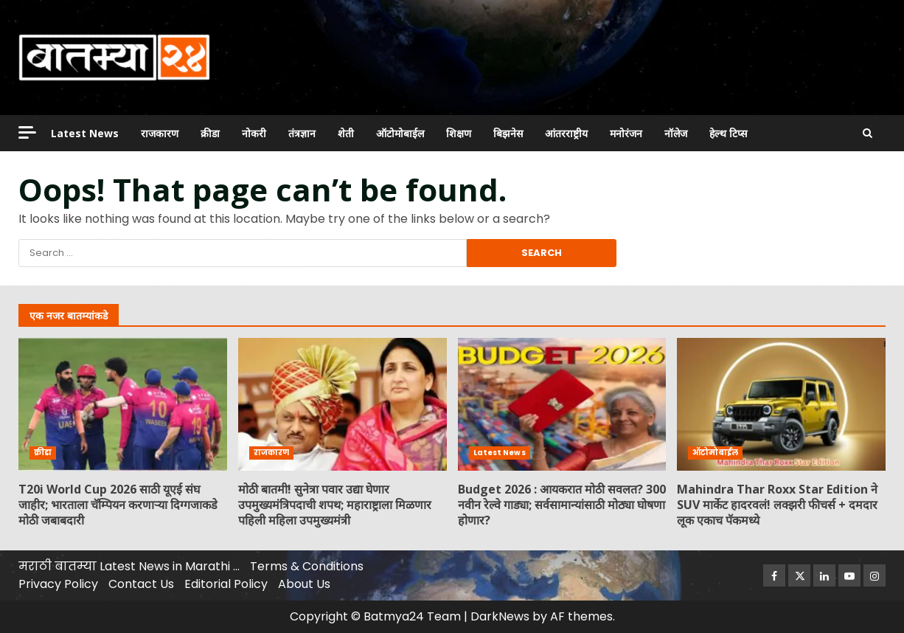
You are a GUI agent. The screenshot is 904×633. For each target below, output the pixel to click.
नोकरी (254, 133)
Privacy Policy (58, 583)
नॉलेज (675, 133)
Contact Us (141, 583)
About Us (304, 583)
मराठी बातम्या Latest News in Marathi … (129, 566)
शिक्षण (458, 133)
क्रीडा (210, 133)
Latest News (85, 133)
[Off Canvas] (27, 132)
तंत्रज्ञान (302, 133)
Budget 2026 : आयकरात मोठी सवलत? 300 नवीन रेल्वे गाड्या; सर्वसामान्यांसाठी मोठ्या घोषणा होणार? (562, 404)
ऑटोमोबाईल (400, 133)
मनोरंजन (626, 133)
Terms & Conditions (307, 566)
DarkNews (499, 616)
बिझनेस (508, 133)
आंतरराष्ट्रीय (566, 133)
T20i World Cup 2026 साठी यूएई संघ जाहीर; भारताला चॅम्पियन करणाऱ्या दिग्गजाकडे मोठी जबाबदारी (122, 404)
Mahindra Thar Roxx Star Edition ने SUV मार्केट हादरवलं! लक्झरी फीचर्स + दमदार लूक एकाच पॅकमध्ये (781, 404)
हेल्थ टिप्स (728, 133)
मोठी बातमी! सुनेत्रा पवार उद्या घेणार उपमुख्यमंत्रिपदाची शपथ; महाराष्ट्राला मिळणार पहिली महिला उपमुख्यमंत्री (342, 404)
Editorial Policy (226, 583)
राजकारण (159, 133)
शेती (346, 133)
